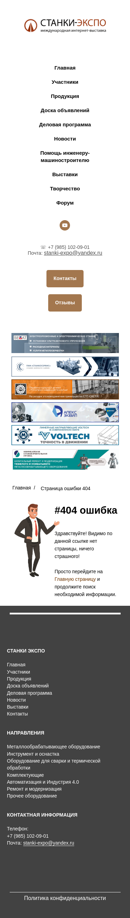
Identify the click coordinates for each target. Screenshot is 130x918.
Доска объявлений (65, 110)
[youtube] (65, 225)
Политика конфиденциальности (65, 898)
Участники (65, 82)
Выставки (65, 174)
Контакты (17, 714)
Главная (65, 68)
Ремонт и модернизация (34, 789)
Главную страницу (75, 579)
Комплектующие (25, 775)
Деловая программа (65, 124)
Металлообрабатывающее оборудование (53, 746)
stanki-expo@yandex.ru (73, 253)
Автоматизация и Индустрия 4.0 (43, 782)
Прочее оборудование (32, 796)
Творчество (65, 188)
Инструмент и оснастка (33, 754)
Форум (64, 203)
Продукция (65, 96)
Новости (65, 139)
